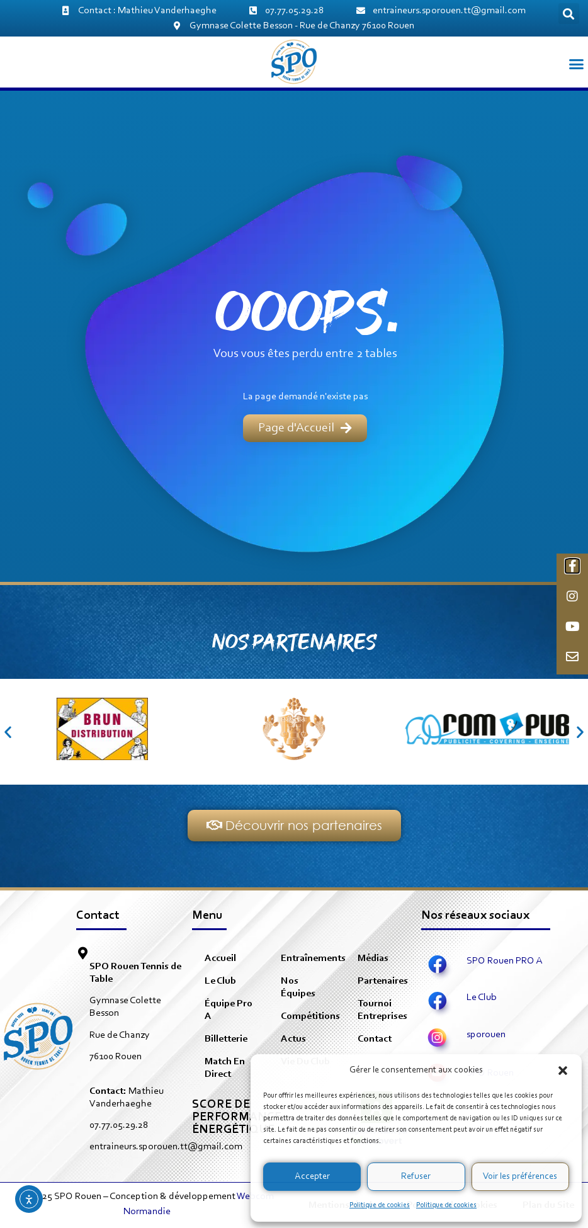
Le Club (220, 981)
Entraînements (312, 958)
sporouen (486, 1035)
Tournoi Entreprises (382, 1010)
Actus (293, 1039)
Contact (375, 1039)
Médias (373, 958)
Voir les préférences (520, 1176)
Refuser (416, 1176)
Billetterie (226, 1039)
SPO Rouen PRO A (504, 961)
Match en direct (225, 1068)
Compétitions (310, 1016)
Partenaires (383, 981)
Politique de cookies (379, 1205)
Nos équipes (298, 987)
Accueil (220, 958)
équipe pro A (228, 1010)
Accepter (312, 1176)
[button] (563, 1070)
